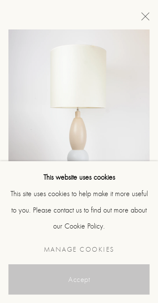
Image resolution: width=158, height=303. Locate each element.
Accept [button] (79, 279)
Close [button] (143, 19)
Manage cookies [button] (79, 249)
